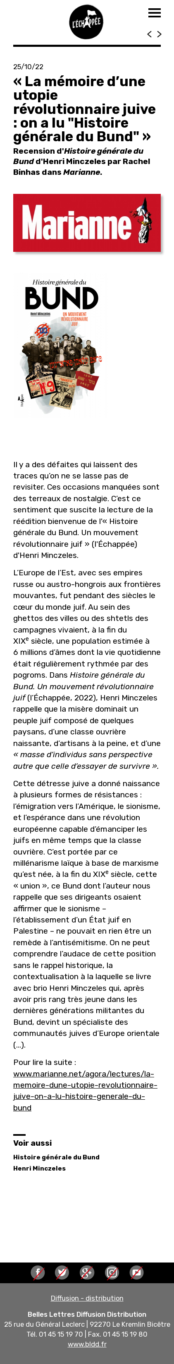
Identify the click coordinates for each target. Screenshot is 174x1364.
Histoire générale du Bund (56, 1157)
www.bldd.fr (87, 1344)
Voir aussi (32, 1143)
